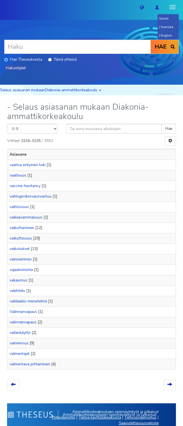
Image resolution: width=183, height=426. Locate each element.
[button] (142, 7)
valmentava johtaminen (30, 364)
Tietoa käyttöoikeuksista (100, 417)
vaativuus (18, 175)
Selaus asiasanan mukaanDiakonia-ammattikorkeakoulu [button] (50, 90)
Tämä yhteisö (62, 59)
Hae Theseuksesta (23, 59)
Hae (168, 128)
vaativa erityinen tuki (28, 165)
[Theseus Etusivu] (4, 7)
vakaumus (18, 280)
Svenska (167, 27)
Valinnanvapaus (23, 311)
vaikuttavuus (21, 238)
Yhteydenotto (63, 417)
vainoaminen (21, 259)
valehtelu (17, 290)
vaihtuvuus (19, 206)
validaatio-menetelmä (28, 301)
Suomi (164, 18)
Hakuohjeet (16, 68)
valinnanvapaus (23, 322)
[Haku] (77, 47)
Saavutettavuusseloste (139, 423)
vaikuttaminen (22, 227)
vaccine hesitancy (25, 185)
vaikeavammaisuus (26, 217)
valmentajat (20, 353)
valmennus (19, 343)
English (166, 35)
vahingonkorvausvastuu (30, 196)
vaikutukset (20, 248)
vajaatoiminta (21, 269)
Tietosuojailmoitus (140, 417)
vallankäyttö (20, 332)
